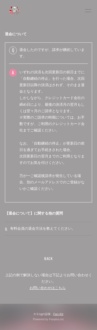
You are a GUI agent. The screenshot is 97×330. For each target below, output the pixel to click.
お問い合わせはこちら (47, 288)
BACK (48, 258)
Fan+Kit (58, 314)
